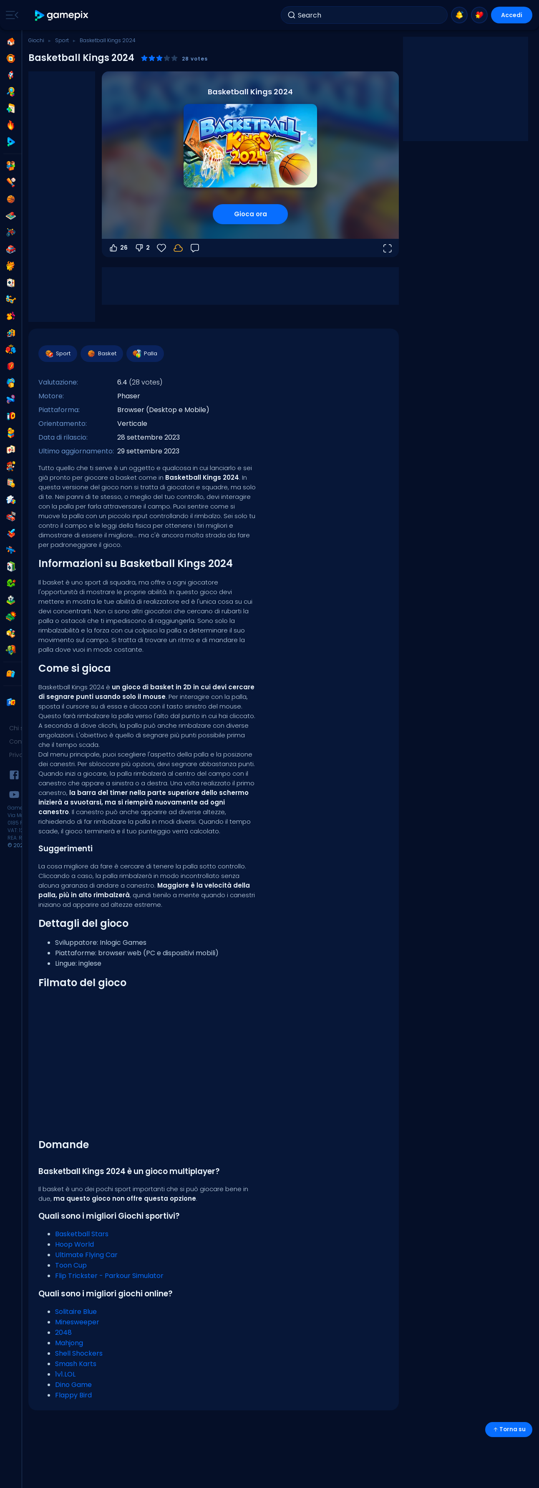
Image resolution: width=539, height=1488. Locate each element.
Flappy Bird (73, 1395)
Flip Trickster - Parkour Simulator (109, 1275)
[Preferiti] (161, 248)
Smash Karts (75, 1364)
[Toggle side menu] (10, 15)
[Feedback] (195, 248)
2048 (63, 1332)
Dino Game (73, 1384)
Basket (101, 354)
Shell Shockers (79, 1353)
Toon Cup (71, 1265)
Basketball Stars (81, 1234)
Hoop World (74, 1244)
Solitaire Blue (76, 1311)
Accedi (511, 15)
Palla (144, 354)
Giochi (36, 40)
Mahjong (69, 1343)
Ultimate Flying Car (86, 1255)
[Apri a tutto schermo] (387, 248)
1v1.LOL (65, 1374)
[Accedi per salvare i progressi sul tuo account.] (178, 248)
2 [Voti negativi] (142, 248)
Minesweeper (77, 1322)
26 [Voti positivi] (118, 248)
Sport (62, 40)
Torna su (509, 1429)
